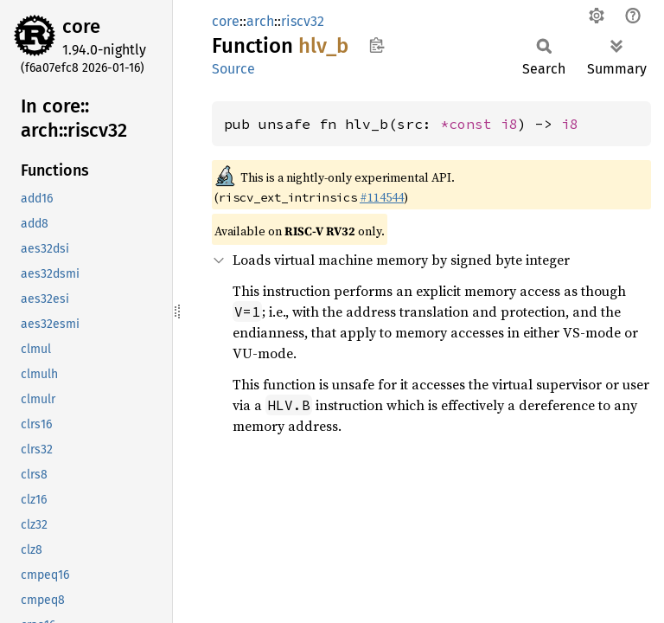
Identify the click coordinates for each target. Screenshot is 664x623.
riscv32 (302, 21)
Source (233, 69)
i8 (509, 123)
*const (470, 123)
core (81, 26)
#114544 (382, 197)
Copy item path (376, 45)
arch (260, 21)
